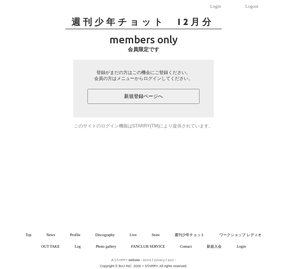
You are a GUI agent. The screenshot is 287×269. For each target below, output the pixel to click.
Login (215, 6)
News (50, 235)
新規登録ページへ (143, 96)
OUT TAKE (50, 246)
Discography (105, 235)
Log (78, 246)
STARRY (121, 260)
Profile (75, 235)
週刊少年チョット (189, 235)
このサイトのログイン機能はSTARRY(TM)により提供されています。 (143, 126)
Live (133, 235)
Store (156, 235)
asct (170, 260)
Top (28, 235)
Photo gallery (106, 246)
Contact (186, 246)
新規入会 (214, 246)
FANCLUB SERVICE (148, 246)
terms (147, 260)
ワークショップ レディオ (240, 235)
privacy (159, 260)
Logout (252, 6)
